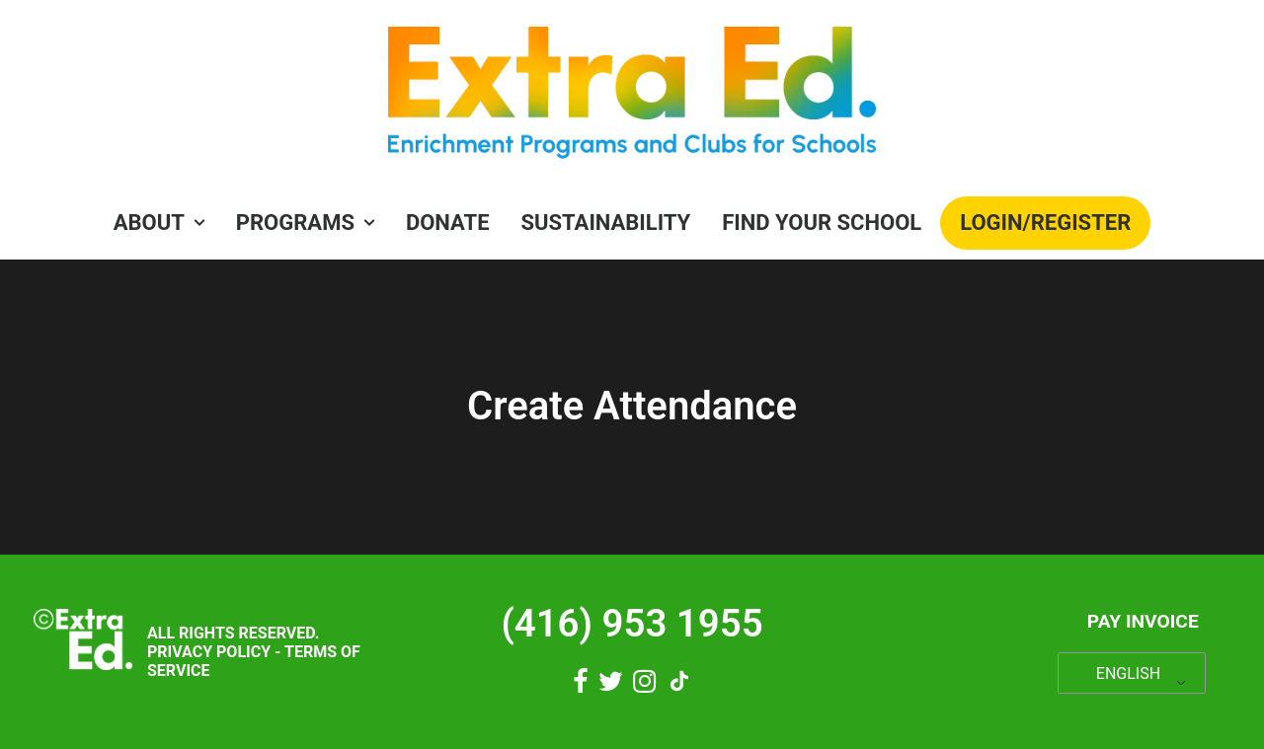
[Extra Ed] (632, 98)
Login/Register (1045, 222)
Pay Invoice (1143, 621)
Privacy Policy (209, 651)
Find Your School (821, 222)
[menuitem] (165, 223)
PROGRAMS (305, 222)
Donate (448, 222)
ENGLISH (1128, 673)
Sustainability (606, 222)
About (159, 222)
